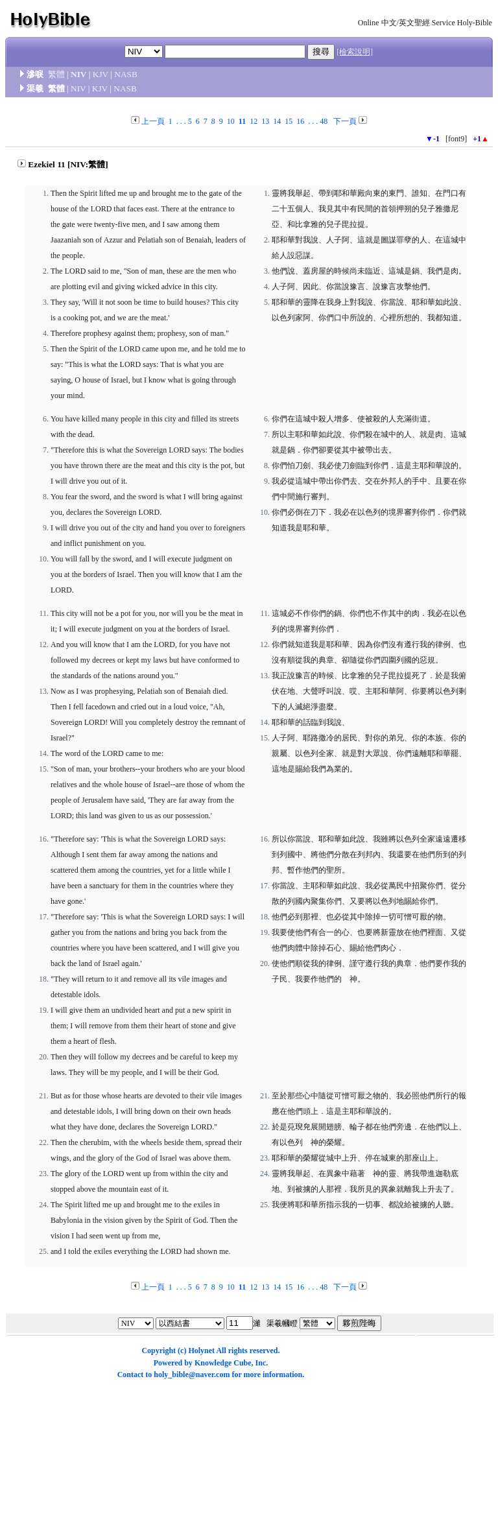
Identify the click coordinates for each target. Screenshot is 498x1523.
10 (231, 121)
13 (265, 121)
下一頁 (345, 121)
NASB (125, 74)
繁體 (56, 74)
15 (288, 121)
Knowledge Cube (223, 1362)
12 (253, 121)
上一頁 (153, 121)
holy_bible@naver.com (192, 1374)
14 (277, 121)
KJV (100, 74)
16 (300, 121)
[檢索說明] (355, 51)
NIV (78, 74)
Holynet (201, 1350)
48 (323, 121)
